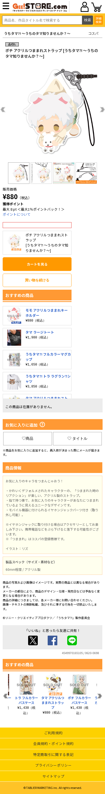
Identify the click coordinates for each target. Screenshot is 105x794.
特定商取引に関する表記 (53, 754)
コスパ (93, 33)
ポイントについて (17, 214)
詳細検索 (99, 20)
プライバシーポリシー (53, 765)
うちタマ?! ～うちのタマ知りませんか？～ (37, 33)
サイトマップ (53, 776)
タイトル (77, 438)
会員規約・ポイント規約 (53, 743)
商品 (27, 438)
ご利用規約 (53, 732)
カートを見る (37, 264)
